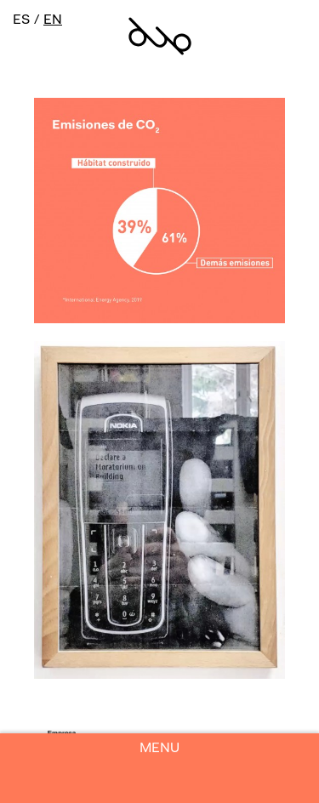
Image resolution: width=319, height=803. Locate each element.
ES (21, 20)
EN (52, 20)
